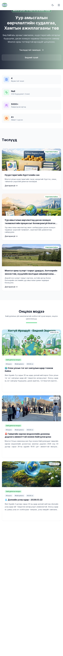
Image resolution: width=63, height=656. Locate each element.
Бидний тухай (31, 57)
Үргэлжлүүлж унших (31, 387)
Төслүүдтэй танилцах (31, 50)
